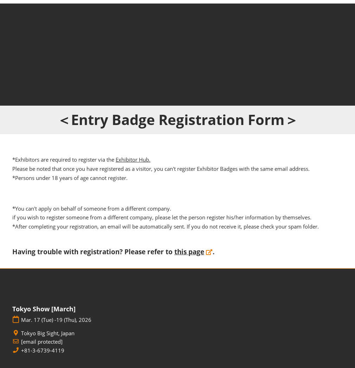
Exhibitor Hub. (133, 159)
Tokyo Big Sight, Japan (48, 333)
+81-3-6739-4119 (42, 350)
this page (189, 251)
